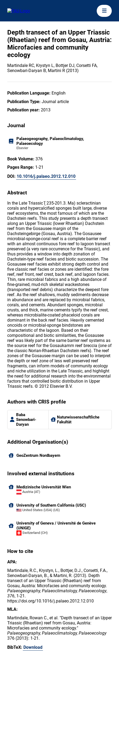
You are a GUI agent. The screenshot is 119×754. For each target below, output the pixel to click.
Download (32, 647)
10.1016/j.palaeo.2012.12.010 (46, 176)
